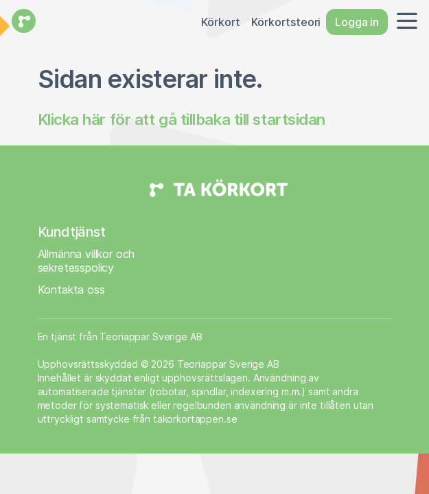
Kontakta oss (71, 289)
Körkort (220, 22)
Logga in (357, 22)
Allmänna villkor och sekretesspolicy (86, 260)
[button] (404, 22)
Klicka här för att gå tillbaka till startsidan (182, 119)
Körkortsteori (286, 22)
